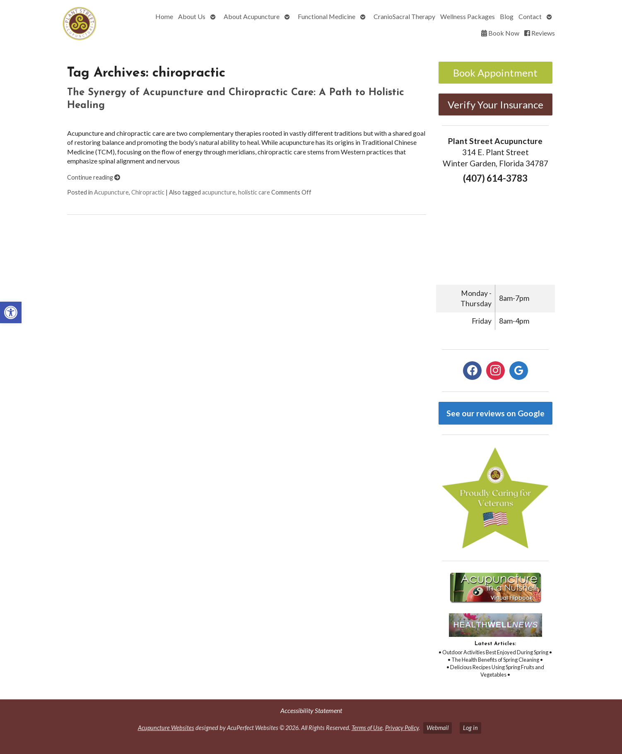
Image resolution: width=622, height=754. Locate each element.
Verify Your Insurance (495, 104)
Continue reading (93, 177)
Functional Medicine (326, 16)
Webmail (437, 727)
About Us (191, 16)
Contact (530, 16)
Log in (470, 727)
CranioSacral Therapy (404, 16)
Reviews (539, 33)
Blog (507, 16)
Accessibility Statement (311, 710)
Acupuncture (111, 192)
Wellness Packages (467, 16)
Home (164, 16)
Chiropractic (147, 192)
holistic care (254, 192)
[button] (11, 312)
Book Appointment (495, 73)
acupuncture (219, 192)
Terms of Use (367, 727)
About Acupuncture (252, 16)
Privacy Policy (402, 727)
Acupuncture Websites (166, 727)
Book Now (500, 33)
